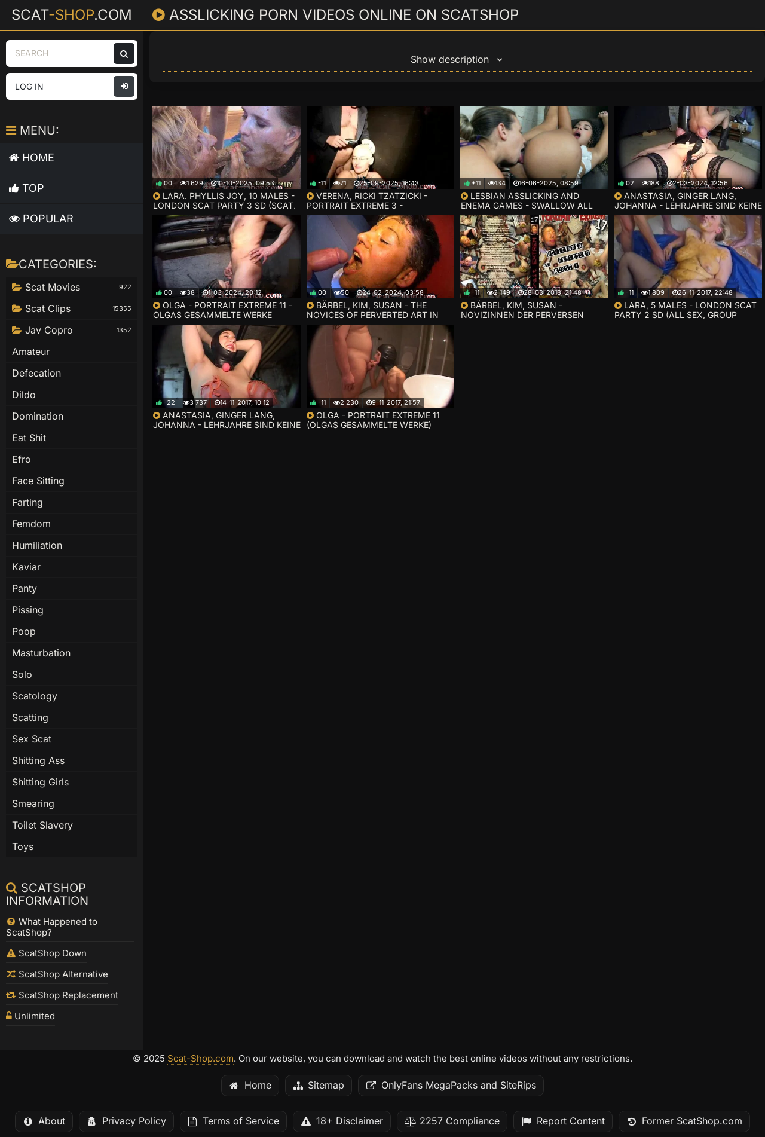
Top (26, 188)
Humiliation (37, 545)
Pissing (28, 610)
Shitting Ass (38, 760)
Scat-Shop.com (200, 1058)
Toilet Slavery (42, 825)
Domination (37, 416)
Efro (21, 459)
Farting (27, 502)
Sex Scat (31, 739)
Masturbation (41, 653)
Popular (41, 218)
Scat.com (71, 14)
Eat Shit (29, 438)
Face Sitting (38, 481)
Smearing (33, 803)
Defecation (36, 373)
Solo (22, 674)
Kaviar (26, 567)
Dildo (24, 395)
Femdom (31, 524)
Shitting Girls (40, 782)
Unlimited (30, 1016)
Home (31, 157)
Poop (24, 631)
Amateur (31, 351)
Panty (24, 588)
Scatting (30, 717)
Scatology (34, 696)
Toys (22, 846)
